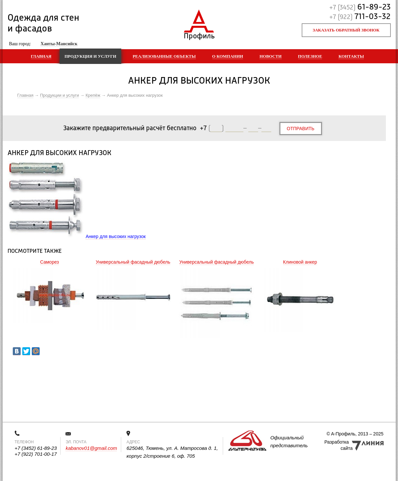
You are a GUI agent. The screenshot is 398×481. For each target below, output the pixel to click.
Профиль (199, 34)
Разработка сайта (338, 445)
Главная (41, 56)
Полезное (310, 56)
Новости (270, 56)
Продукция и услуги (90, 56)
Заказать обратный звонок (346, 30)
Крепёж (92, 95)
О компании (227, 56)
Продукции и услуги (59, 95)
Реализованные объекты (164, 56)
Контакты (351, 56)
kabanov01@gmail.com (91, 448)
